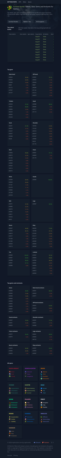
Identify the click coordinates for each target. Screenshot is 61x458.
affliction (44, 417)
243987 (34, 353)
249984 (11, 190)
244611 (11, 214)
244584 (11, 179)
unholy (12, 376)
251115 (34, 238)
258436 (11, 80)
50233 (34, 141)
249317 (34, 109)
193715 (11, 246)
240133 (34, 339)
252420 (11, 117)
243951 (11, 323)
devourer (28, 372)
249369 (34, 241)
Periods (9, 455)
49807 (10, 85)
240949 (34, 246)
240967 (11, 309)
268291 (11, 126)
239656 (11, 152)
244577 (11, 236)
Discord (37, 442)
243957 (34, 348)
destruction (45, 421)
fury (11, 433)
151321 (11, 185)
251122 (34, 90)
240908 (11, 296)
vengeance (29, 376)
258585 (34, 106)
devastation (13, 390)
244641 (34, 334)
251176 (34, 144)
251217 (34, 236)
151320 (11, 238)
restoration (45, 378)
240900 (11, 298)
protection (29, 405)
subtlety (12, 421)
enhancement (29, 419)
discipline (44, 402)
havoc (27, 374)
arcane (44, 388)
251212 (11, 87)
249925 (11, 77)
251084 (11, 241)
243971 (34, 296)
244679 (34, 95)
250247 (11, 131)
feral (43, 374)
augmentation (14, 388)
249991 (34, 152)
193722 (11, 217)
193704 (34, 126)
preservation (13, 393)
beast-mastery (30, 388)
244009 (11, 353)
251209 (11, 192)
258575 (11, 155)
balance (44, 372)
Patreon (45, 442)
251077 (11, 92)
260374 (34, 133)
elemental (28, 417)
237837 (11, 90)
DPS (20, 2)
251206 (11, 158)
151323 (34, 128)
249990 (11, 231)
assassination (13, 417)
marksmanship (30, 390)
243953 (11, 348)
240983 (11, 293)
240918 (11, 311)
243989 (34, 325)
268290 (34, 228)
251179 (34, 158)
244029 (34, 293)
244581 (11, 211)
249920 (34, 243)
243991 (34, 320)
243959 (34, 350)
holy (27, 402)
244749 (11, 195)
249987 (34, 204)
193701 (11, 106)
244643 (34, 337)
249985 (11, 206)
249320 (11, 243)
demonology (45, 419)
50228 (10, 138)
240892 (11, 303)
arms (11, 431)
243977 (11, 334)
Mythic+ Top (27, 22)
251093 (34, 233)
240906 (11, 301)
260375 (11, 209)
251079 (11, 187)
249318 (34, 131)
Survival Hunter (14, 22)
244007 (11, 320)
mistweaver (13, 405)
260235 (11, 112)
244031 (34, 290)
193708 (34, 231)
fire (43, 390)
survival (28, 393)
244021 (34, 323)
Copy (37, 36)
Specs (29, 2)
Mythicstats (12, 2)
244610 (11, 233)
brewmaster (13, 402)
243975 (11, 337)
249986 (34, 138)
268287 (11, 228)
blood (11, 372)
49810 (10, 219)
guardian (44, 376)
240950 (11, 128)
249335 (11, 165)
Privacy (16, 455)
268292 (11, 114)
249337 (11, 133)
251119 (34, 112)
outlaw (12, 419)
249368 (11, 136)
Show (44, 36)
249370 (11, 160)
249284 (11, 82)
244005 (11, 325)
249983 (11, 163)
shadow (44, 407)
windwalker (13, 407)
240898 (11, 290)
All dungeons (41, 22)
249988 (34, 104)
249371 (11, 204)
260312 (11, 171)
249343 (11, 104)
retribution (29, 407)
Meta (24, 2)
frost (11, 374)
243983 (11, 350)
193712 (11, 168)
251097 (34, 136)
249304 (11, 182)
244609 (34, 155)
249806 (11, 109)
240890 (11, 306)
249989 (34, 179)
